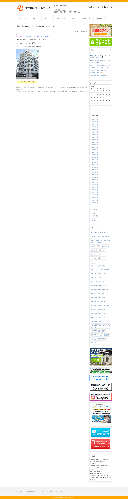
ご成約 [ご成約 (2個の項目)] (98, 246)
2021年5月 (95, 175)
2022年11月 (95, 147)
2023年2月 (95, 139)
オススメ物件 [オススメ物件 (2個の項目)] (106, 246)
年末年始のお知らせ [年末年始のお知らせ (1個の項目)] (97, 305)
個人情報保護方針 (31, 491)
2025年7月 (95, 122)
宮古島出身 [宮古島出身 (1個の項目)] (99, 293)
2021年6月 (95, 172)
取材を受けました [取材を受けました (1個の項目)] (96, 277)
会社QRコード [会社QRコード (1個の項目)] (103, 273)
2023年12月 (95, 127)
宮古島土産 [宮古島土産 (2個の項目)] (94, 297)
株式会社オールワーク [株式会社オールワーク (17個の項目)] (97, 317)
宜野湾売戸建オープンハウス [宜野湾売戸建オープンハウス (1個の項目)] (99, 285)
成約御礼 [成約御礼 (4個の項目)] (106, 305)
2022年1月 (95, 165)
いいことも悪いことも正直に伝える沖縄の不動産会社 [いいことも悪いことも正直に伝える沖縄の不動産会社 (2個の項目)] (100, 241)
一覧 (110, 49)
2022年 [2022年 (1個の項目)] (93, 236)
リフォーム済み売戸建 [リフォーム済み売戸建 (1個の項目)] (97, 266)
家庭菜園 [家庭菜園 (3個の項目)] (93, 301)
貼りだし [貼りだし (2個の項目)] (93, 339)
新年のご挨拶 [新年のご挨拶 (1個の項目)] (102, 309)
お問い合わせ (107, 7)
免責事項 (19, 491)
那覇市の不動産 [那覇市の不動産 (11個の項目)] (102, 339)
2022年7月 (95, 154)
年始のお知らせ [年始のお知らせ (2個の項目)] (102, 301)
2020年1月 (95, 190)
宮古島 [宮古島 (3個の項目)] (93, 293)
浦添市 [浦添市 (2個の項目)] (104, 331)
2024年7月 (95, 124)
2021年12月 (95, 167)
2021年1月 (95, 177)
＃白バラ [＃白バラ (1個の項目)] (93, 343)
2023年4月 (95, 134)
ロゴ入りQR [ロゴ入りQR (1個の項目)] (94, 269)
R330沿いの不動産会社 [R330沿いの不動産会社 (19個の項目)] (103, 236)
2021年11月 (95, 170)
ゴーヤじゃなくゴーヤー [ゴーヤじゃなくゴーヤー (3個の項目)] (98, 258)
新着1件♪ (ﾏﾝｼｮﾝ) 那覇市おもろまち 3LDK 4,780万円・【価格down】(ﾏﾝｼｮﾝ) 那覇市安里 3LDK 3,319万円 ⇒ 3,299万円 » (52, 91)
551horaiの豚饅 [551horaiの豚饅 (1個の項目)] (102, 232)
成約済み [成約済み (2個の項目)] (93, 309)
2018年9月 (95, 202)
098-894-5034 (60, 5)
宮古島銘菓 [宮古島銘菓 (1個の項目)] (102, 297)
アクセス (94, 469)
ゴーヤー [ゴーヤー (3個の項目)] (93, 262)
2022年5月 (95, 157)
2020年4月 (95, 187)
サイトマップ (60, 491)
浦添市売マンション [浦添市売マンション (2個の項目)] (97, 335)
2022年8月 (95, 152)
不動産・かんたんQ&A (47, 491)
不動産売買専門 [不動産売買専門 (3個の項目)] (104, 269)
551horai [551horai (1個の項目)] (93, 232)
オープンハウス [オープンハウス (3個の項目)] (95, 254)
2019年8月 (95, 192)
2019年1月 (95, 197)
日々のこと (95, 218)
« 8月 (93, 107)
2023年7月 (95, 132)
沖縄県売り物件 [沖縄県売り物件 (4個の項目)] (95, 331)
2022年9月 (95, 149)
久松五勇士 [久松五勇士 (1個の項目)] (94, 273)
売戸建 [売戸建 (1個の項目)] (102, 281)
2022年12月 (95, 144)
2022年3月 (95, 162)
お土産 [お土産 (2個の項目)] (93, 246)
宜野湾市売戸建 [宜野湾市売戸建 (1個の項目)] (95, 289)
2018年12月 (95, 200)
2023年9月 (95, 129)
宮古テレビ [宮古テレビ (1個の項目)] (105, 289)
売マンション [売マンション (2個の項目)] (95, 281)
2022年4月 (95, 159)
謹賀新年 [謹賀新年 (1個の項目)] (106, 335)
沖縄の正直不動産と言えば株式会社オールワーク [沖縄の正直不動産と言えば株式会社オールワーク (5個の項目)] (100, 326)
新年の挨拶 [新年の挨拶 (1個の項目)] (94, 313)
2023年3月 (95, 137)
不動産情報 (95, 216)
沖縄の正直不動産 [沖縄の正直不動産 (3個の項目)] (96, 321)
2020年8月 (95, 185)
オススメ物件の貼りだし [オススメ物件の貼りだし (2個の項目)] (98, 250)
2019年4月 (95, 195)
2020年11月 (95, 182)
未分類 (94, 221)
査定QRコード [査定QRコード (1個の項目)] (103, 313)
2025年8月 (95, 119)
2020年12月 (95, 180)
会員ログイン (94, 7)
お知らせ (94, 213)
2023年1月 (95, 142)
